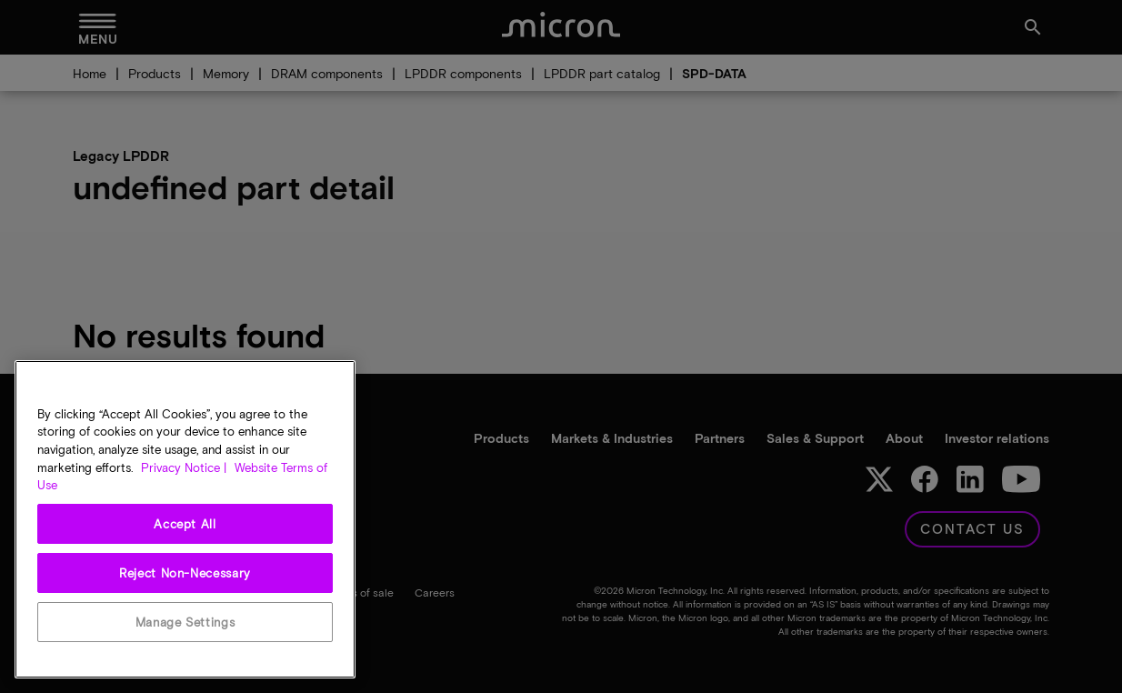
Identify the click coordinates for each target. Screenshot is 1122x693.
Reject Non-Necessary (185, 573)
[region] (185, 519)
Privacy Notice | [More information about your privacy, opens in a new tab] (183, 467)
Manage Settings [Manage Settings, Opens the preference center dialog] (185, 622)
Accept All (185, 524)
